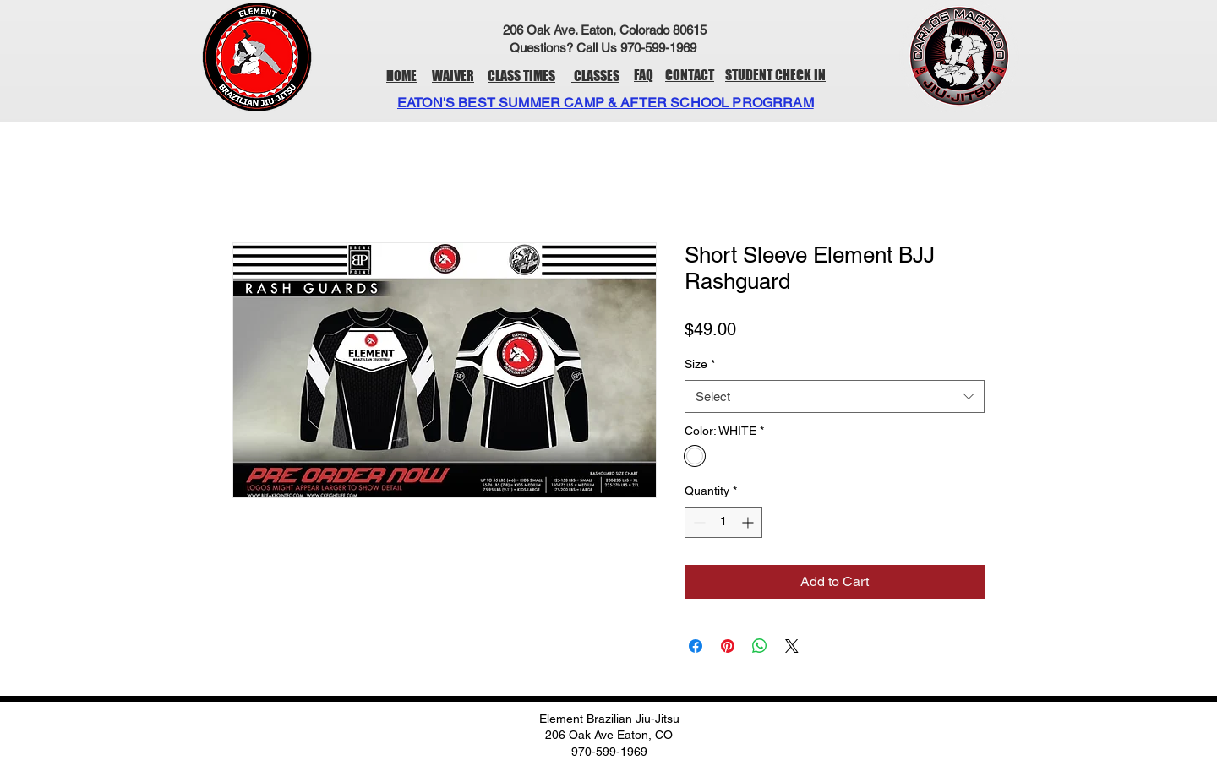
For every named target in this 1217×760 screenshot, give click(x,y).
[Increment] (749, 522)
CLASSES (595, 76)
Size (700, 364)
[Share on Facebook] (695, 646)
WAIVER (453, 76)
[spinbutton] (723, 522)
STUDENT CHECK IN (775, 75)
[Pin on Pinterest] (728, 646)
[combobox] (835, 396)
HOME (401, 76)
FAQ (643, 75)
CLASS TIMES (521, 76)
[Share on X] (792, 646)
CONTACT (689, 75)
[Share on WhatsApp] (760, 646)
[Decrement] (697, 522)
